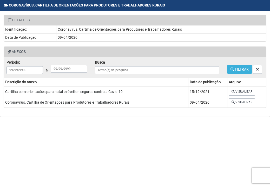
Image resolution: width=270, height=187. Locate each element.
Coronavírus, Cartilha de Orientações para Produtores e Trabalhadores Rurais (67, 102)
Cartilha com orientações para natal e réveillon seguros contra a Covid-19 (64, 92)
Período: (13, 62)
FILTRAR (240, 69)
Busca (100, 62)
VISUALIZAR (242, 92)
